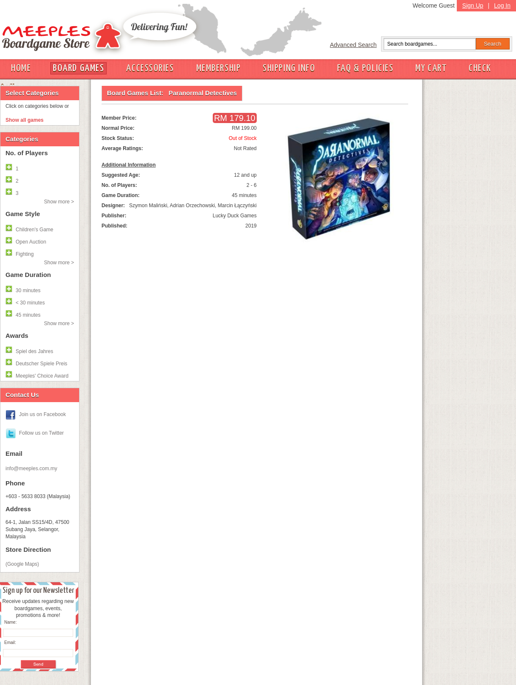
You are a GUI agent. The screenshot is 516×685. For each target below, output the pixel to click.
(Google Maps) (22, 564)
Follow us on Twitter (41, 433)
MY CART (431, 68)
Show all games (24, 120)
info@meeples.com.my (31, 468)
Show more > (59, 202)
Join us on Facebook (42, 414)
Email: (10, 642)
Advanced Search (353, 44)
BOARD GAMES (78, 68)
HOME (21, 68)
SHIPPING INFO (289, 68)
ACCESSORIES (150, 68)
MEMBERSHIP (218, 68)
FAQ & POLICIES (365, 68)
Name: (10, 622)
